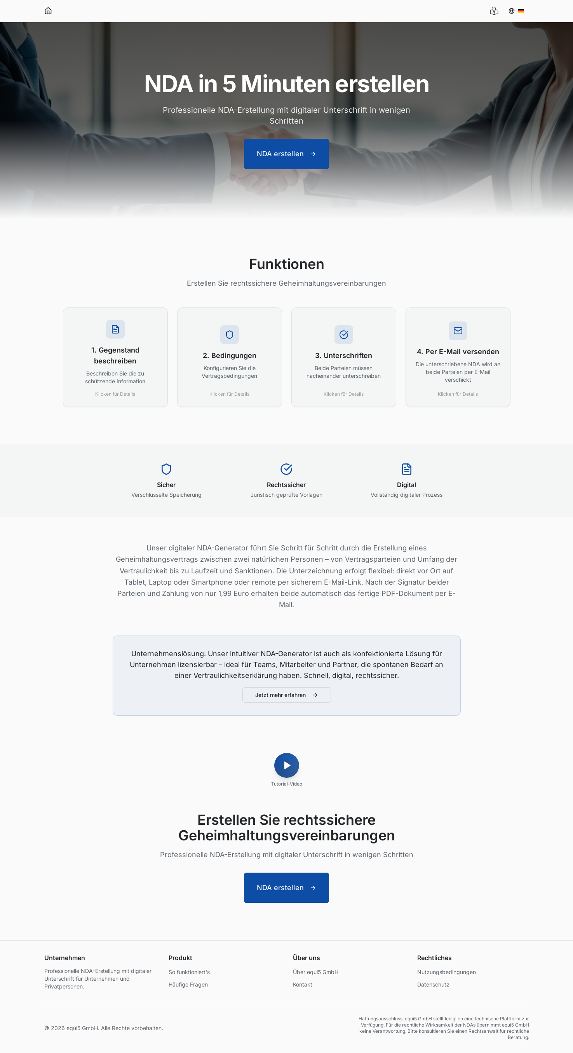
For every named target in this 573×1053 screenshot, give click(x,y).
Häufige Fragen (188, 984)
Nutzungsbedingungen (446, 972)
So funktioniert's (189, 972)
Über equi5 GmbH (315, 972)
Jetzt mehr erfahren (286, 695)
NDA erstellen (286, 154)
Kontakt (302, 984)
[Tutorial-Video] (286, 768)
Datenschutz (433, 984)
